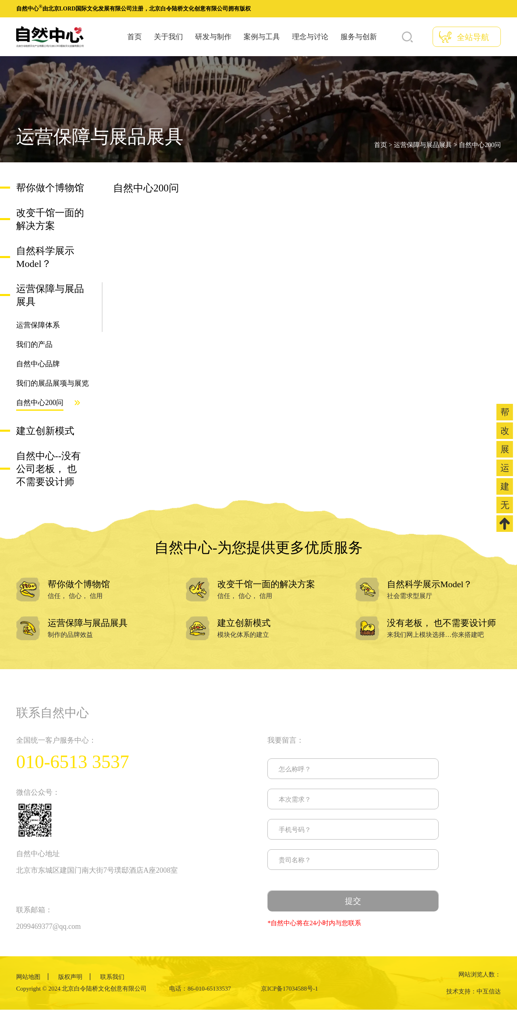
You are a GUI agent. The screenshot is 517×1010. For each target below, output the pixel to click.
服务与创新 (358, 37)
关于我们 (168, 37)
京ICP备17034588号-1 (289, 988)
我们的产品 (34, 344)
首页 (134, 37)
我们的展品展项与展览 (52, 383)
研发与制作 (213, 37)
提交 (353, 901)
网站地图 (28, 977)
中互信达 (489, 991)
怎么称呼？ (295, 769)
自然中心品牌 (38, 364)
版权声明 (70, 977)
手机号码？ (295, 829)
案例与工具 (262, 37)
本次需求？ (295, 799)
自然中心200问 (480, 144)
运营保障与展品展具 (423, 144)
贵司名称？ (295, 860)
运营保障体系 (38, 325)
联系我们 (112, 977)
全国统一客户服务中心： (56, 740)
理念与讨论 (310, 37)
